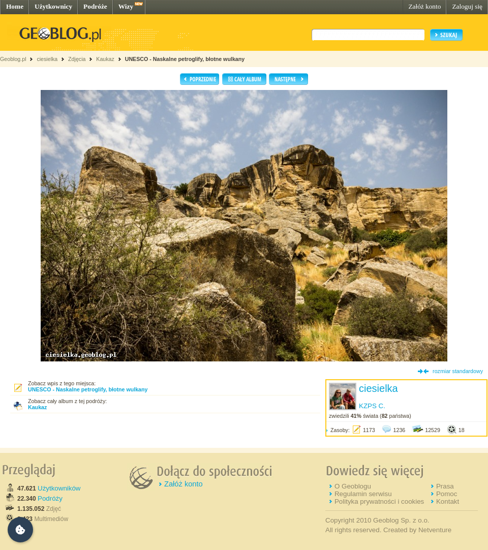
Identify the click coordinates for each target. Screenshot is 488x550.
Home (14, 6)
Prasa (445, 486)
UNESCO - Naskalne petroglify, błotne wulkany (185, 59)
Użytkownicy (53, 6)
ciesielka (47, 59)
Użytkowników (59, 488)
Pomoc (446, 494)
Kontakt (447, 501)
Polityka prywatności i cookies (379, 501)
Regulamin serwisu (363, 494)
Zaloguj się (467, 6)
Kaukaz (105, 59)
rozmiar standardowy (458, 371)
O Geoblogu (352, 486)
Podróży (50, 498)
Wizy (125, 6)
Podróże (95, 6)
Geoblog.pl (13, 59)
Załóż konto (424, 6)
